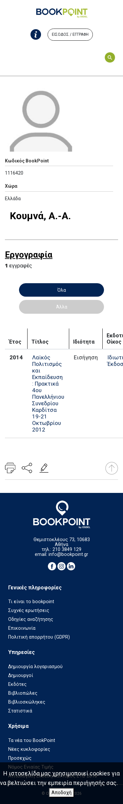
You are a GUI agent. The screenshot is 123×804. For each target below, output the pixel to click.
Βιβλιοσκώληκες (26, 702)
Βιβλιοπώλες (22, 693)
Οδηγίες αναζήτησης (30, 619)
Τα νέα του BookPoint (31, 740)
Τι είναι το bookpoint (31, 601)
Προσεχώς (19, 758)
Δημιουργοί (20, 675)
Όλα (61, 290)
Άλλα (61, 306)
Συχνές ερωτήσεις (28, 610)
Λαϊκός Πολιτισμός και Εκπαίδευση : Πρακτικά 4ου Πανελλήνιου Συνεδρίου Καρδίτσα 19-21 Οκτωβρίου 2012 (48, 393)
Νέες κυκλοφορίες (29, 749)
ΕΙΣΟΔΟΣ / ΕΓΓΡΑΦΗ (70, 34)
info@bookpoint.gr (68, 554)
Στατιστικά (20, 711)
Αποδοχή (61, 792)
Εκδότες (17, 684)
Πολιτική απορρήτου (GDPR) (39, 637)
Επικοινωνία (21, 628)
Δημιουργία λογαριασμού (35, 666)
